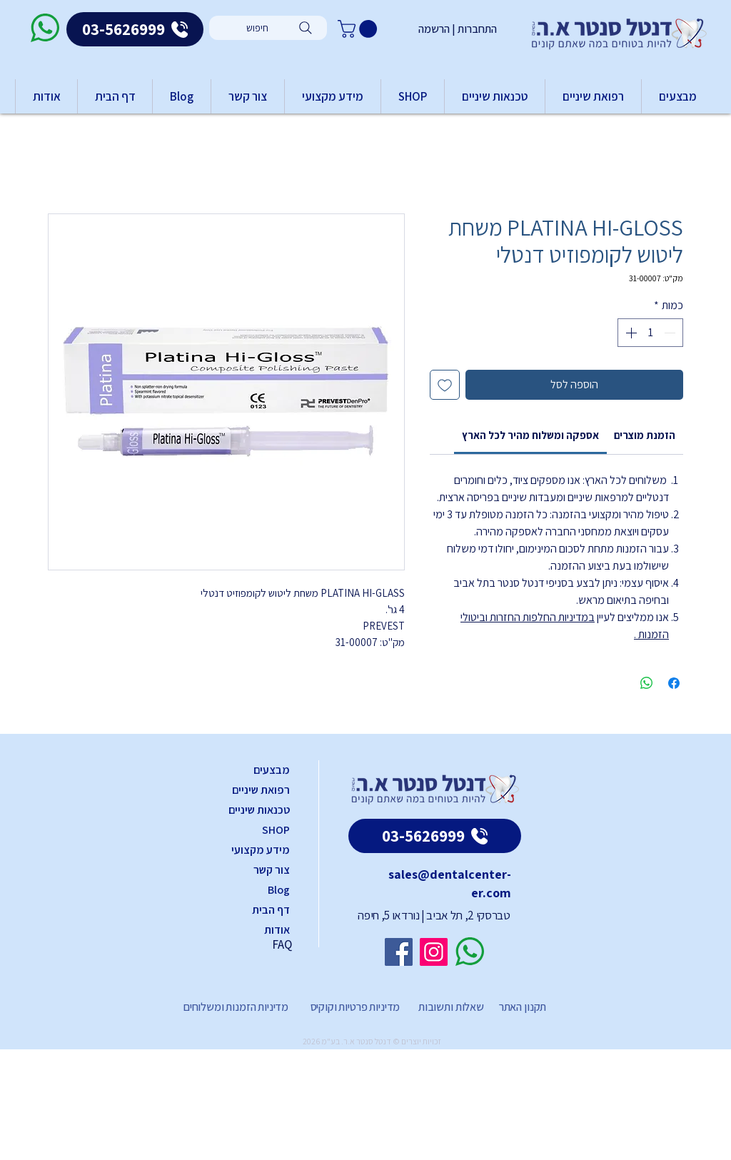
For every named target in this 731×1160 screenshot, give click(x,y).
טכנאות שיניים (259, 809)
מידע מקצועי (260, 849)
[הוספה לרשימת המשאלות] (445, 385)
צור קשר (271, 869)
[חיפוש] (268, 28)
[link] (530, 435)
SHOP (276, 829)
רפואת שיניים (261, 789)
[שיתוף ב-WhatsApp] (646, 683)
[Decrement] (671, 332)
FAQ (282, 944)
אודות (277, 929)
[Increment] (630, 332)
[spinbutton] (650, 332)
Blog (279, 889)
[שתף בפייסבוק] (673, 683)
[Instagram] (434, 952)
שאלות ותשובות (450, 1006)
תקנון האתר (522, 1006)
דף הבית (271, 909)
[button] (359, 29)
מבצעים (271, 769)
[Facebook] (399, 952)
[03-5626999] (134, 29)
